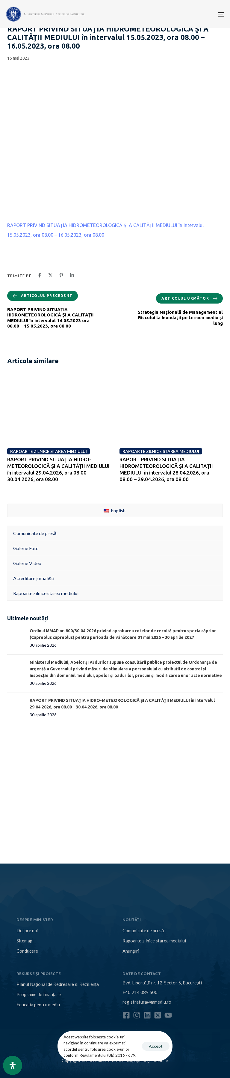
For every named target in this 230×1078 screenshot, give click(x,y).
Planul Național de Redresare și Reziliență (57, 984)
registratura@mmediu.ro (146, 1002)
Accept (156, 1046)
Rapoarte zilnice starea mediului (154, 940)
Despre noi (27, 930)
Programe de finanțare (38, 994)
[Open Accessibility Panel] (12, 1065)
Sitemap (24, 940)
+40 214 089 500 (140, 992)
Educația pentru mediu (38, 1004)
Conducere (27, 951)
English (114, 510)
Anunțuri (130, 951)
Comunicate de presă (143, 930)
